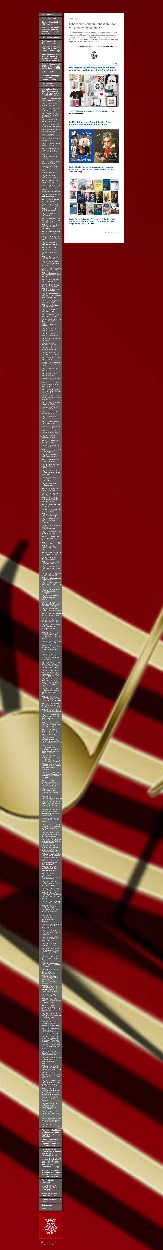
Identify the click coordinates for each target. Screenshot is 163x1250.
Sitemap (59, 1242)
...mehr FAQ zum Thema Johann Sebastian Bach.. (98, 46)
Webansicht (117, 1242)
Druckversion (48, 1242)
